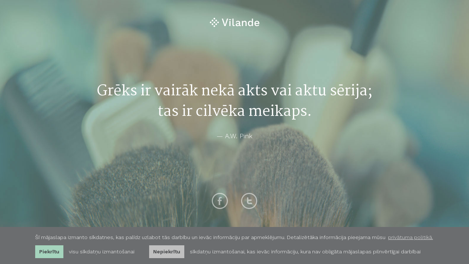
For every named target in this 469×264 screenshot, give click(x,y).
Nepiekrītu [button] (166, 251)
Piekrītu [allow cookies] (49, 251)
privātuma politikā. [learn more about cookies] (410, 237)
